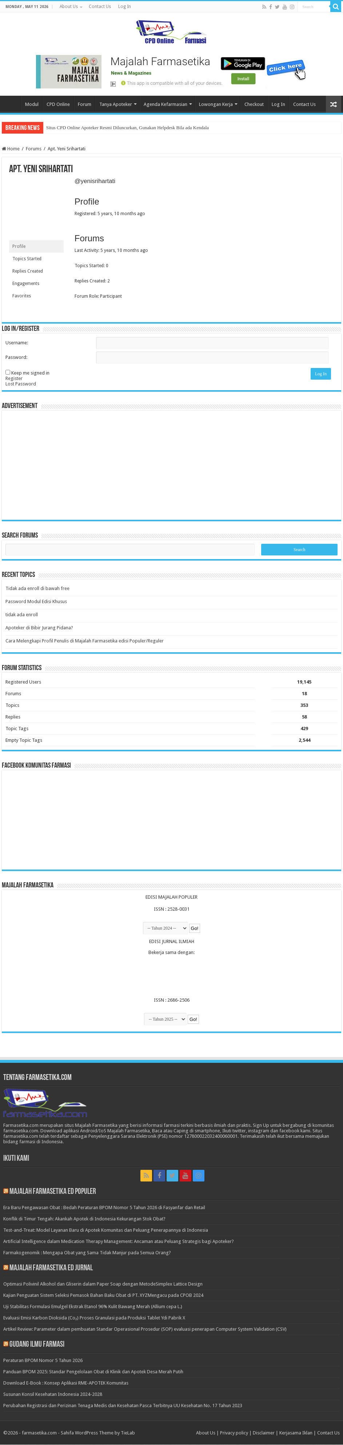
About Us (69, 6)
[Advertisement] (171, 465)
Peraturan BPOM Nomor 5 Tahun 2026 (43, 1360)
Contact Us (100, 6)
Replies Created (27, 271)
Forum (84, 104)
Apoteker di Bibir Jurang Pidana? (39, 628)
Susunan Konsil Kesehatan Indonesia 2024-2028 (52, 1394)
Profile (18, 246)
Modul (32, 104)
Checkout (254, 104)
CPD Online (58, 104)
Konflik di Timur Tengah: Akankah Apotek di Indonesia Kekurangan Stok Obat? (84, 1219)
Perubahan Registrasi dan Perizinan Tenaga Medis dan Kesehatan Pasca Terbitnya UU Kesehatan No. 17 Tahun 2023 (122, 1406)
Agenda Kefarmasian (165, 104)
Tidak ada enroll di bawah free (37, 588)
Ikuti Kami (16, 1159)
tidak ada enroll (21, 615)
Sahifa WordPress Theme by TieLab (98, 1433)
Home (11, 103)
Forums (33, 148)
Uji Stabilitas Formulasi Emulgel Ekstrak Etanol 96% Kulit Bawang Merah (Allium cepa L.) (92, 1307)
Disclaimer (264, 1433)
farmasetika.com (39, 1433)
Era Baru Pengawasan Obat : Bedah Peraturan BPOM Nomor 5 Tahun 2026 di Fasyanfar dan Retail (104, 1208)
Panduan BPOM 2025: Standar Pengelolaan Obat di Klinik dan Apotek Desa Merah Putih (93, 1372)
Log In (124, 6)
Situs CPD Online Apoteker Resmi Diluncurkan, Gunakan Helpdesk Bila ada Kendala (127, 127)
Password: (16, 357)
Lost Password (20, 384)
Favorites (21, 295)
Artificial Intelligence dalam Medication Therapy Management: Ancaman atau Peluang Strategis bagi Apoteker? (118, 1241)
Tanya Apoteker (115, 104)
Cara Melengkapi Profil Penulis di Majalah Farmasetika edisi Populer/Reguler (84, 641)
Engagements (25, 283)
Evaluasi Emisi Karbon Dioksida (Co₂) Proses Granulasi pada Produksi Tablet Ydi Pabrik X (94, 1318)
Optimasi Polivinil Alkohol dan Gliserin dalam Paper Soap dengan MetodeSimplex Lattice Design (103, 1284)
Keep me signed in (30, 373)
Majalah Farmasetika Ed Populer (52, 1192)
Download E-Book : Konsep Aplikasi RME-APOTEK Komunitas (65, 1383)
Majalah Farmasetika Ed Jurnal (51, 1268)
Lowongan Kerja (216, 104)
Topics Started (26, 258)
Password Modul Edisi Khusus (36, 602)
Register (14, 378)
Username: (16, 342)
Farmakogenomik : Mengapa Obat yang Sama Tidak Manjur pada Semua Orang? (87, 1253)
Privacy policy (234, 1433)
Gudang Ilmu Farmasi (36, 1345)
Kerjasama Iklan (295, 1433)
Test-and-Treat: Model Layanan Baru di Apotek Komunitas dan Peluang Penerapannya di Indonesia (105, 1230)
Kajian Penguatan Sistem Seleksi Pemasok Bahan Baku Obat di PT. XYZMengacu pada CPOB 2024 (103, 1295)
